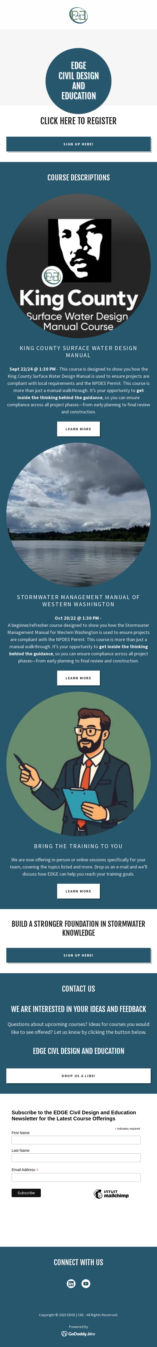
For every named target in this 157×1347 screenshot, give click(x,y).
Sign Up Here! (78, 144)
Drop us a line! (78, 1075)
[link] (78, 14)
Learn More (78, 429)
